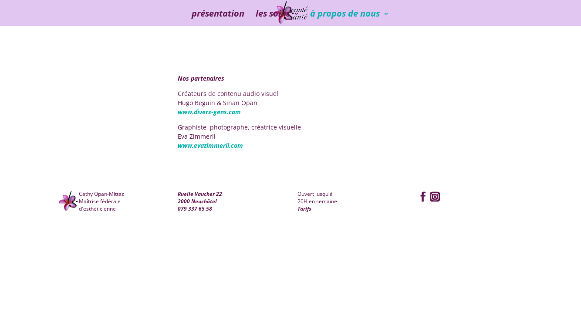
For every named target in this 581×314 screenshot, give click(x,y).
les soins (273, 14)
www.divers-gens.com (209, 112)
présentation (218, 14)
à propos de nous (345, 14)
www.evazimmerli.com (210, 145)
